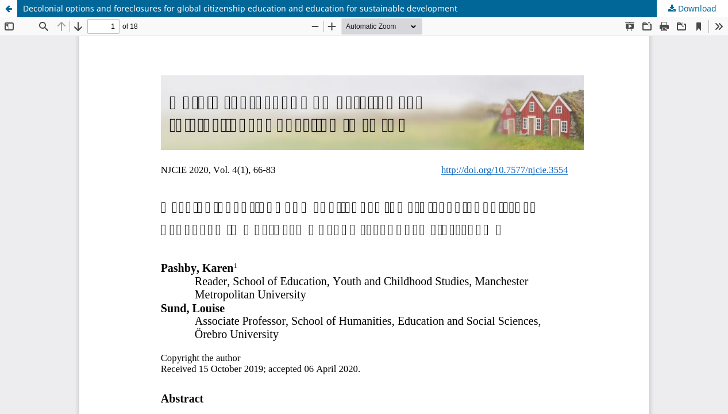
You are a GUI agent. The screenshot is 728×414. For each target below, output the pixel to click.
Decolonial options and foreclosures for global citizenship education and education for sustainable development (240, 8)
